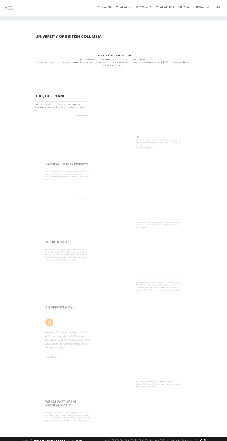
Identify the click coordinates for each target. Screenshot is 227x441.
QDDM (79, 437)
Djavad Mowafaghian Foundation (49, 437)
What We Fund (165, 9)
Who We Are (104, 9)
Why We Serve (144, 9)
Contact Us (202, 9)
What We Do (123, 9)
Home (217, 9)
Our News (184, 9)
